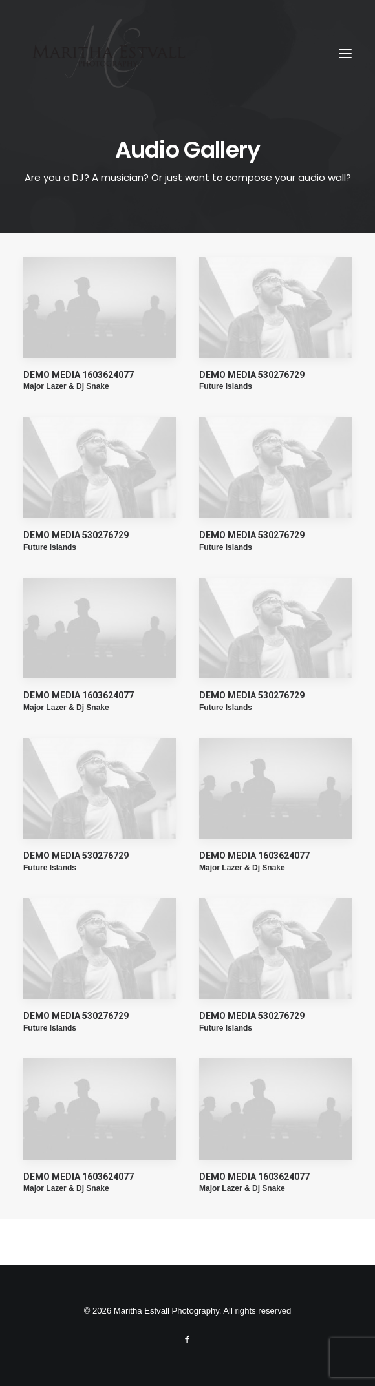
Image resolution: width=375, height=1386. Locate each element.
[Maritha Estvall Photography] (108, 53)
